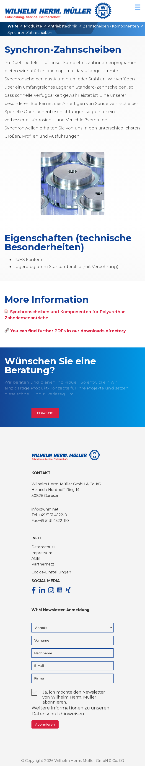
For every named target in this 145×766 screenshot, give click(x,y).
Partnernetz (42, 564)
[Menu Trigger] (137, 6)
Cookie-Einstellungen (51, 572)
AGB (35, 558)
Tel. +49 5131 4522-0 (49, 515)
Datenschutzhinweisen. (58, 713)
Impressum (41, 553)
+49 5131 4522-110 (53, 520)
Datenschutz (43, 547)
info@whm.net (45, 509)
